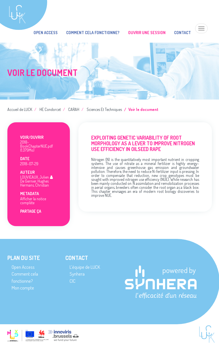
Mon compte (23, 288)
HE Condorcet (50, 109)
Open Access (46, 32)
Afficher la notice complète (33, 200)
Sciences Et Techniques (104, 109)
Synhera (77, 274)
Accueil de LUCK (19, 109)
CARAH (73, 109)
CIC (73, 281)
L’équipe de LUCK (85, 267)
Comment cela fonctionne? (93, 32)
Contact (182, 32)
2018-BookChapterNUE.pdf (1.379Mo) (36, 146)
